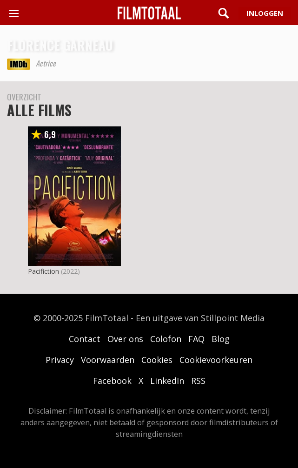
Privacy (60, 359)
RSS (198, 380)
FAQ (196, 338)
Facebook (112, 380)
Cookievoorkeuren (215, 359)
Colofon (165, 338)
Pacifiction (43, 271)
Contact (84, 338)
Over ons (125, 338)
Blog (221, 338)
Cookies (156, 359)
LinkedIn (167, 380)
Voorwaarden (107, 359)
